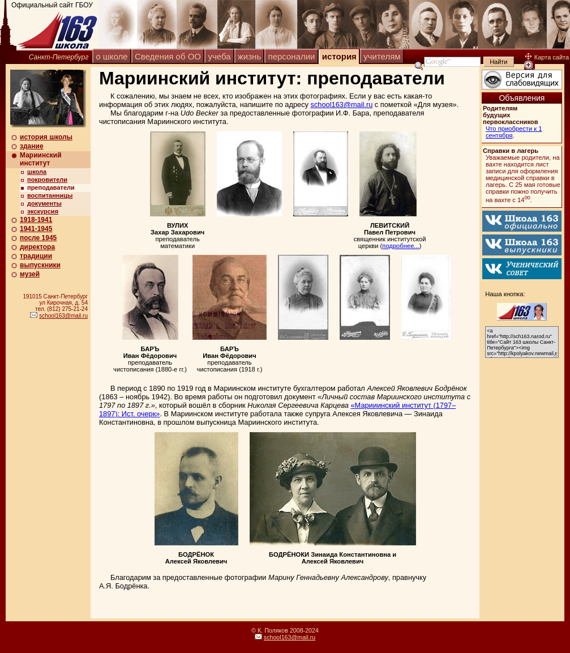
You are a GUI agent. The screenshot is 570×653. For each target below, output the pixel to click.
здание (32, 146)
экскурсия (42, 211)
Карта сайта (547, 57)
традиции (36, 256)
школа (36, 171)
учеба (219, 56)
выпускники (40, 265)
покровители (47, 179)
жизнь (249, 56)
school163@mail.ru (63, 316)
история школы (46, 137)
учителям (381, 56)
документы (44, 203)
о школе (111, 56)
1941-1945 (36, 229)
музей (30, 274)
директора (37, 247)
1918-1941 (36, 220)
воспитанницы (49, 195)
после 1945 (38, 238)
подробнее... (400, 245)
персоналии (291, 56)
